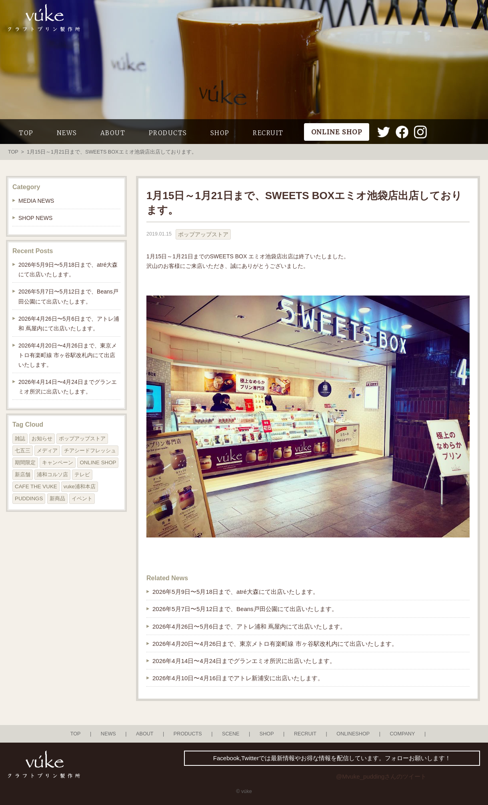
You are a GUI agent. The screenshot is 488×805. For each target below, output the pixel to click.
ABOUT (113, 133)
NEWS (67, 133)
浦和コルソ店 (52, 474)
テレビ (82, 474)
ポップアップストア (203, 234)
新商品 (57, 498)
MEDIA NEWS (36, 201)
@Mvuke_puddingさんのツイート (381, 776)
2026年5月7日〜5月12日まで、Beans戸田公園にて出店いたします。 (245, 608)
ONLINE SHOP (98, 462)
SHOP (220, 133)
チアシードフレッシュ (90, 450)
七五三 (22, 450)
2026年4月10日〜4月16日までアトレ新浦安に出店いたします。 (238, 678)
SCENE (231, 734)
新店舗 (22, 474)
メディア (47, 450)
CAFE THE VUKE (36, 486)
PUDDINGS (29, 498)
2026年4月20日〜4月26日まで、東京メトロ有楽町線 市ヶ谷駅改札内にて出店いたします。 (275, 643)
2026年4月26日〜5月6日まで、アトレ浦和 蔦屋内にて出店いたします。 (249, 626)
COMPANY (402, 734)
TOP (26, 133)
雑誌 (20, 438)
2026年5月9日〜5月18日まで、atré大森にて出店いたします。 (235, 591)
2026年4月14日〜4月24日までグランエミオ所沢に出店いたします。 (244, 660)
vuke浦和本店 (80, 486)
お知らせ (42, 438)
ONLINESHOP (353, 734)
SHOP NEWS (35, 218)
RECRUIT (268, 133)
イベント (82, 498)
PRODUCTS (168, 133)
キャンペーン (57, 462)
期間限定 (25, 462)
